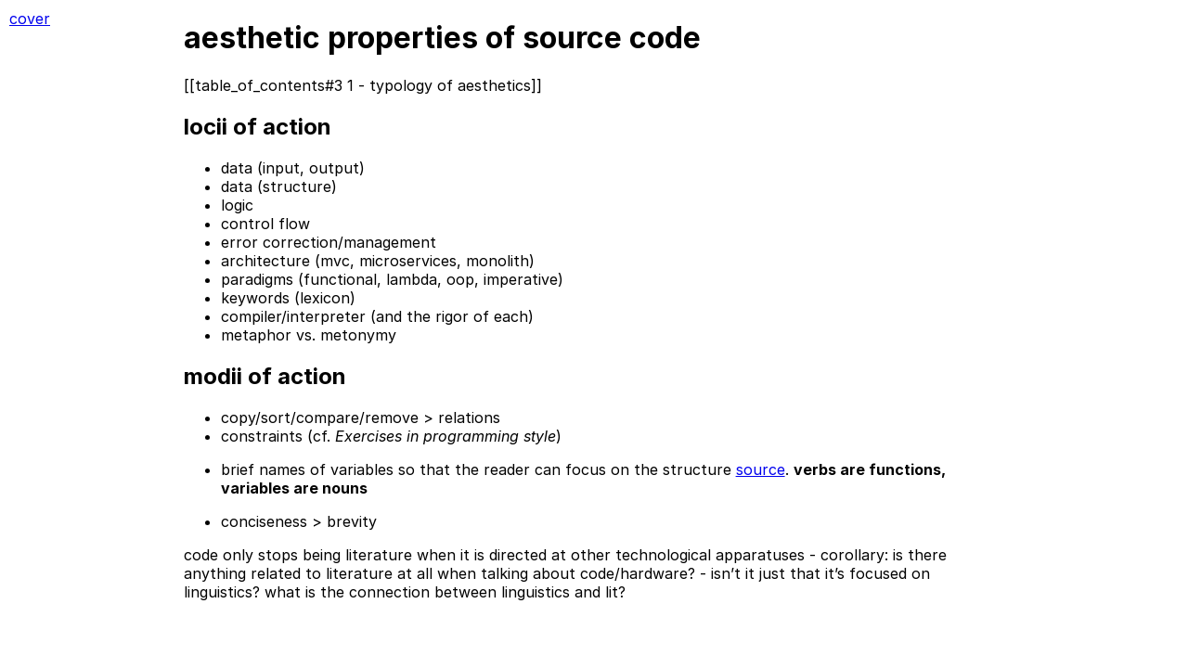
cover (29, 18)
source (760, 469)
